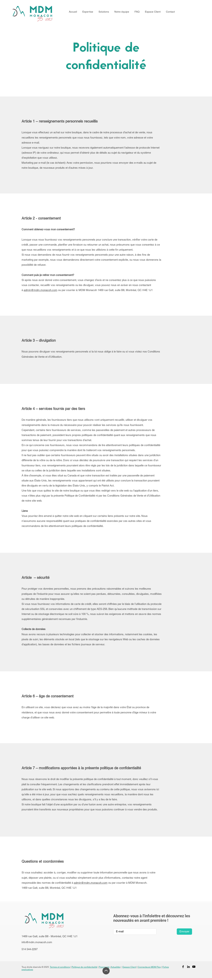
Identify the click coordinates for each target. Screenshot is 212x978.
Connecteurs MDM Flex (149, 967)
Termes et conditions (60, 967)
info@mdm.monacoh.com (37, 942)
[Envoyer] (184, 931)
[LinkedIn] (188, 966)
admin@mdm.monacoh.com (40, 290)
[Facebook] (183, 966)
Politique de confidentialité (84, 967)
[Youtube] (194, 966)
